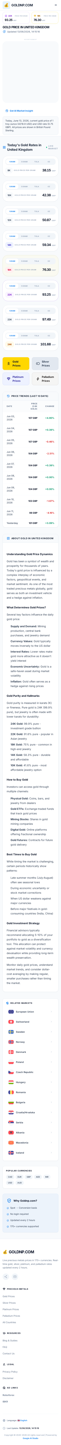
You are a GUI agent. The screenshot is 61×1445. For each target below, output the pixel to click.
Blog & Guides (10, 1340)
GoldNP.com (21, 1252)
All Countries (9, 1322)
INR (46, 1177)
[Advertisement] (30, 72)
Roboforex (8, 1395)
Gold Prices (13, 363)
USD (10, 1183)
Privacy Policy (10, 1371)
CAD (10, 1177)
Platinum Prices (15, 378)
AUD (19, 1183)
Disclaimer (8, 1378)
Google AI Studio (30, 1438)
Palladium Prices (45, 378)
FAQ (5, 1347)
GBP (29, 1177)
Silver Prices (43, 363)
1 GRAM (12, 161)
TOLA (36, 162)
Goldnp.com (22, 5)
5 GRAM (24, 162)
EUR (19, 1177)
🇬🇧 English (22, 1420)
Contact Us (8, 1353)
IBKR (5, 1401)
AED (38, 1177)
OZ (49, 162)
